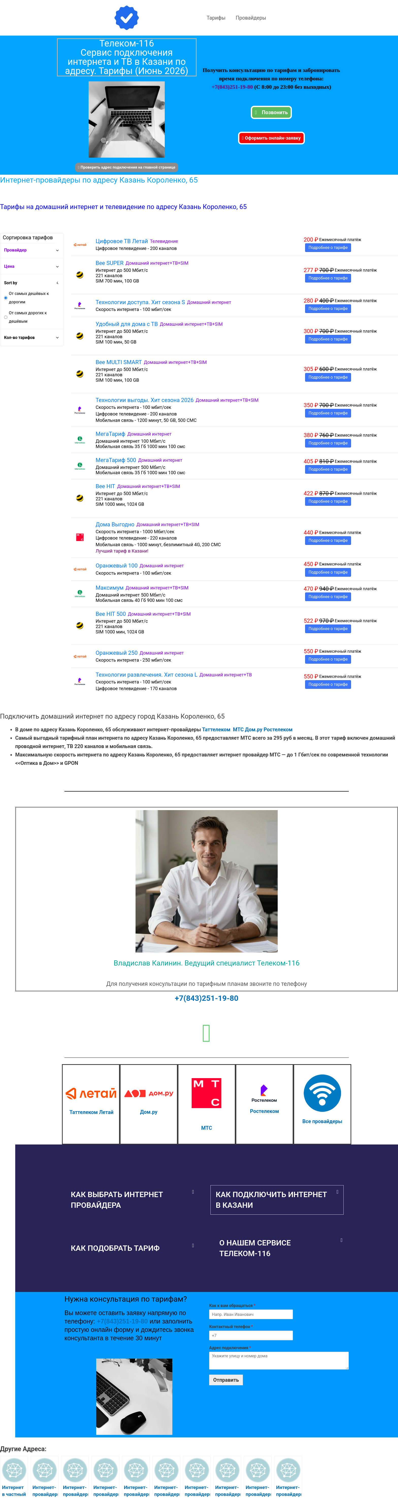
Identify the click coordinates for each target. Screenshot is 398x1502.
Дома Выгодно (115, 524)
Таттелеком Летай (91, 1112)
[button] (132, 1199)
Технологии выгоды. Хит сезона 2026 (145, 400)
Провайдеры (251, 18)
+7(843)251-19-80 (232, 87)
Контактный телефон (231, 1326)
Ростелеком (277, 729)
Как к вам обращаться (232, 1305)
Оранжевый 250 (117, 653)
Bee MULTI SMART (119, 362)
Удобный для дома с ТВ (127, 324)
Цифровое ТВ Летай (122, 241)
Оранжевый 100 (117, 565)
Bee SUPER (110, 263)
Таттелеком (216, 729)
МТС (238, 729)
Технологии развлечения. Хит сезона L (146, 675)
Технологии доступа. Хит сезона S (140, 302)
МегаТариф (110, 434)
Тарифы (216, 18)
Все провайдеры (322, 1121)
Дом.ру (253, 729)
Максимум (110, 588)
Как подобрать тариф (115, 1248)
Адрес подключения (230, 1347)
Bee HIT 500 (111, 614)
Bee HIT (105, 486)
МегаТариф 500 (116, 460)
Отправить (226, 1380)
